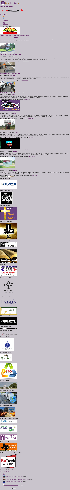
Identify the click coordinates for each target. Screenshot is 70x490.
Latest (3, 473)
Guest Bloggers (5, 24)
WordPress (5, 488)
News (4, 23)
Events (4, 22)
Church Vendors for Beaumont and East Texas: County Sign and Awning (13, 111)
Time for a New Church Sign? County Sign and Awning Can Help (12, 92)
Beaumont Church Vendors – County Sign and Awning (10, 73)
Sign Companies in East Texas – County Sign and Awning (10, 54)
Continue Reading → (25, 80)
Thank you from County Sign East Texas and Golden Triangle (13, 476)
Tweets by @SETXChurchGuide (5, 471)
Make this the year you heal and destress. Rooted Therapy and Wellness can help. (17, 479)
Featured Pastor (5, 21)
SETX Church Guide (6, 6)
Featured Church (6, 20)
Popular (4, 474)
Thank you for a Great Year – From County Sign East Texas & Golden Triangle (14, 35)
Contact (4, 24)
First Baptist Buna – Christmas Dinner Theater (11, 485)
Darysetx (16, 37)
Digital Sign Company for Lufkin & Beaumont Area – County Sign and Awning (14, 149)
